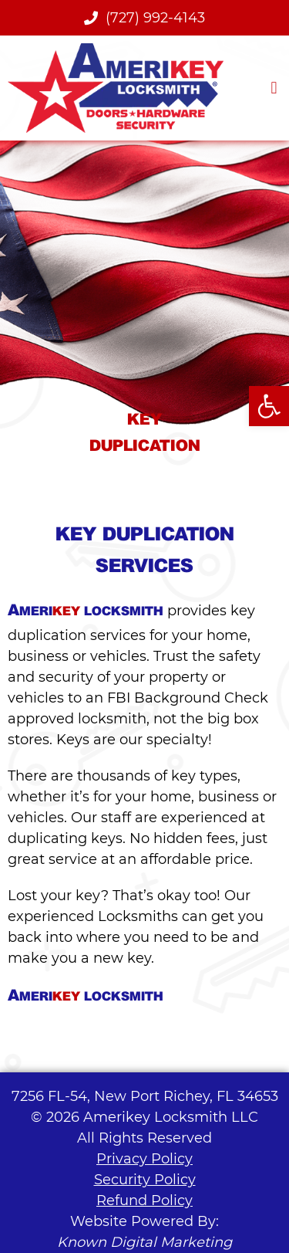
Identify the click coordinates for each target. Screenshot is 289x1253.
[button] (274, 87)
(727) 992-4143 (144, 17)
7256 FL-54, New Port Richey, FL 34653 (145, 1096)
